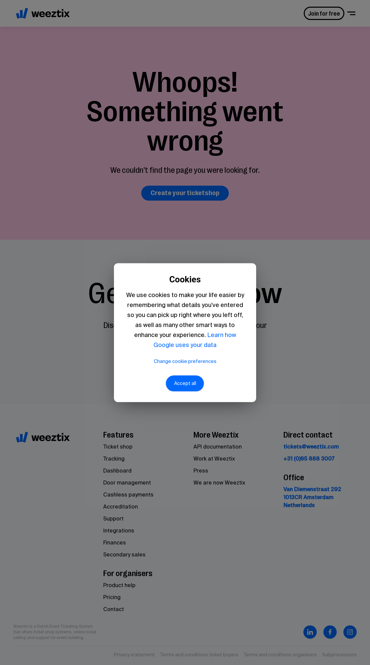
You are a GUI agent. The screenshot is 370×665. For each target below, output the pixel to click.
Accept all (185, 383)
